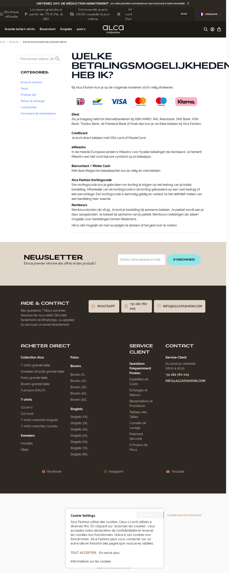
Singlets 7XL (79, 448)
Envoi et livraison (31, 82)
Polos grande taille (34, 378)
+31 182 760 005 (177, 374)
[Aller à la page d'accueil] (113, 29)
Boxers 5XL (78, 399)
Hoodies (27, 443)
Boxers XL (77, 374)
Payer (24, 88)
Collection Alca (32, 357)
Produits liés (28, 94)
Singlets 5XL (79, 435)
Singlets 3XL (79, 423)
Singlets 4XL (79, 429)
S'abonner (183, 259)
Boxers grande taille (35, 384)
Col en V (27, 407)
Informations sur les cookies (91, 561)
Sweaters (28, 435)
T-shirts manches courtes (39, 426)
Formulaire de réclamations (38, 113)
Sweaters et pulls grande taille (42, 371)
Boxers (75, 366)
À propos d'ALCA (33, 390)
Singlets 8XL (79, 454)
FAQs (2, 42)
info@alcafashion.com (185, 381)
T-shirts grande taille (35, 365)
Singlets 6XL (79, 442)
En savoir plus (109, 553)
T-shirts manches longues (39, 420)
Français (210, 14)
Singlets (76, 409)
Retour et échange (32, 101)
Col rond (27, 414)
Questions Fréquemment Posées (140, 368)
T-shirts (26, 399)
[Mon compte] (212, 29)
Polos (74, 357)
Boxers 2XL (78, 381)
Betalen (14, 42)
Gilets (25, 449)
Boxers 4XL (78, 393)
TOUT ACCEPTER (83, 553)
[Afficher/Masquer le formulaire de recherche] (205, 29)
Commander (29, 107)
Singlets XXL (79, 417)
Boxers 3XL (78, 387)
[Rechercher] (39, 59)
